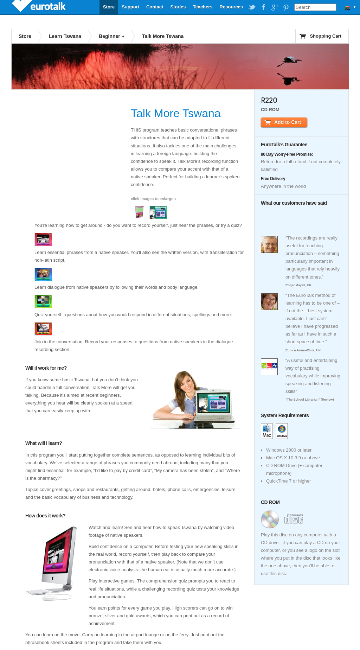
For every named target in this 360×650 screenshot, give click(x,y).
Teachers (202, 6)
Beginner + (111, 36)
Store (109, 6)
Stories (178, 6)
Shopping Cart (325, 36)
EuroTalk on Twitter (252, 7)
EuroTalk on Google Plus (274, 7)
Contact (154, 6)
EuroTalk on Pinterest (285, 7)
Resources (231, 6)
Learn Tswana (65, 36)
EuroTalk (39, 7)
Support (130, 6)
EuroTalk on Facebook (263, 7)
